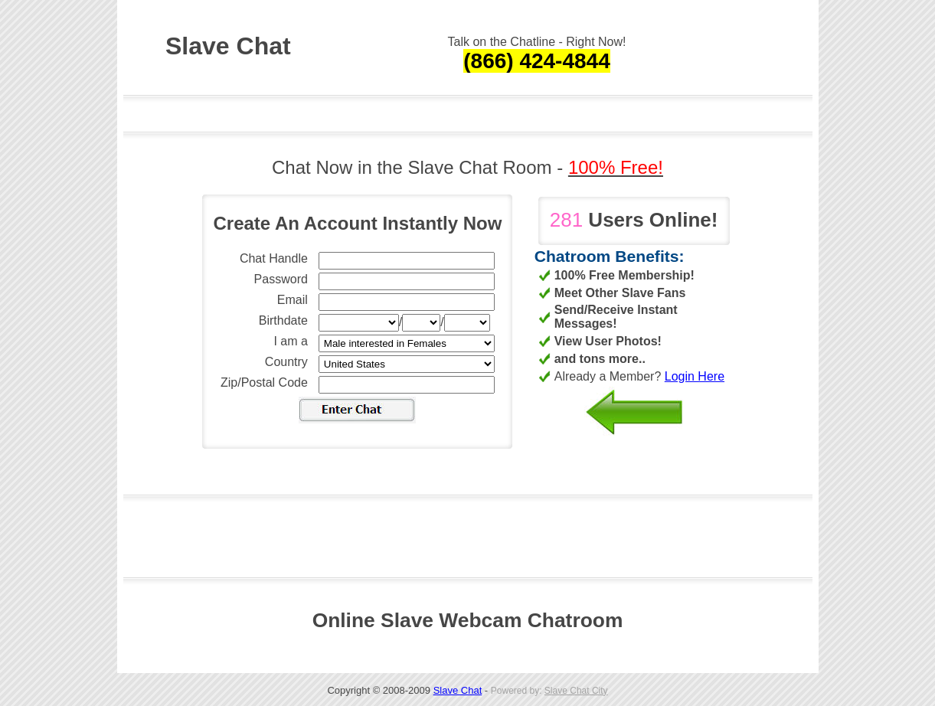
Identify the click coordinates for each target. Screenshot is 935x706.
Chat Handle (274, 258)
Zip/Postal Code (264, 382)
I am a (290, 341)
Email (292, 299)
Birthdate (283, 320)
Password (281, 279)
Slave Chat (457, 690)
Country (286, 361)
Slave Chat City (576, 690)
